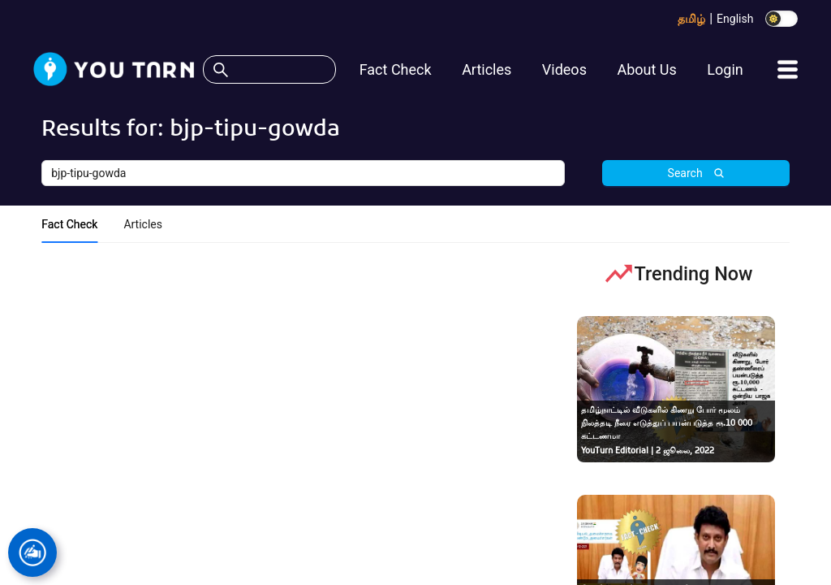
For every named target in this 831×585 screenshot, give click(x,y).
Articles (486, 69)
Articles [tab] (142, 224)
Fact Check (396, 69)
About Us (646, 69)
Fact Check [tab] (69, 224)
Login (725, 69)
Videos (564, 69)
